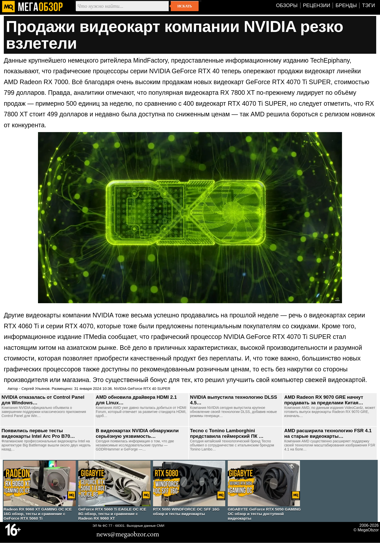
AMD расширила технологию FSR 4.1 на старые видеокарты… (328, 433)
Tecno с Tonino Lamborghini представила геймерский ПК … (226, 433)
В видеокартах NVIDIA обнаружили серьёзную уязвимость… (137, 433)
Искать (184, 6)
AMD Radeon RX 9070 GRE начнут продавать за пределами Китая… (323, 399)
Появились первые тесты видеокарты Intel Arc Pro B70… (38, 433)
